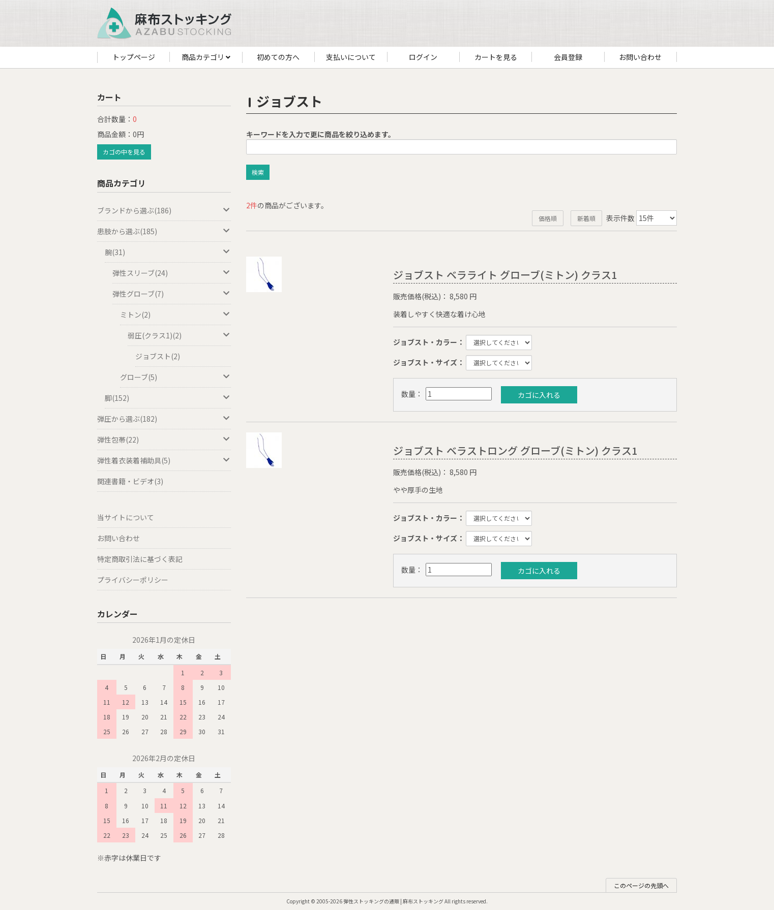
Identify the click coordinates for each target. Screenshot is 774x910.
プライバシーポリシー (132, 580)
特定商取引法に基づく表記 (140, 559)
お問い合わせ (640, 57)
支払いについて (351, 57)
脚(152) (168, 398)
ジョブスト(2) (157, 356)
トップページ (133, 57)
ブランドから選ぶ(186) (164, 210)
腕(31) (168, 252)
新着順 (586, 218)
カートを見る (495, 57)
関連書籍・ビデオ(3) (130, 481)
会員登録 (568, 57)
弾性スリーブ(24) (171, 273)
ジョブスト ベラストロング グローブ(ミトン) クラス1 (515, 450)
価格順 (548, 218)
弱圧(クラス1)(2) (179, 335)
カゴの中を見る (124, 151)
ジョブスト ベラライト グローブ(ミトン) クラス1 (505, 274)
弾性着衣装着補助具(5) (164, 460)
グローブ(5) (175, 377)
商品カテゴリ (206, 57)
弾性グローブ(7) (171, 294)
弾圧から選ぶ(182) (164, 419)
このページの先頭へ (641, 885)
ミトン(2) (175, 314)
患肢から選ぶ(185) (164, 231)
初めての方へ (278, 57)
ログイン (423, 57)
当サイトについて (125, 517)
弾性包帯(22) (164, 439)
